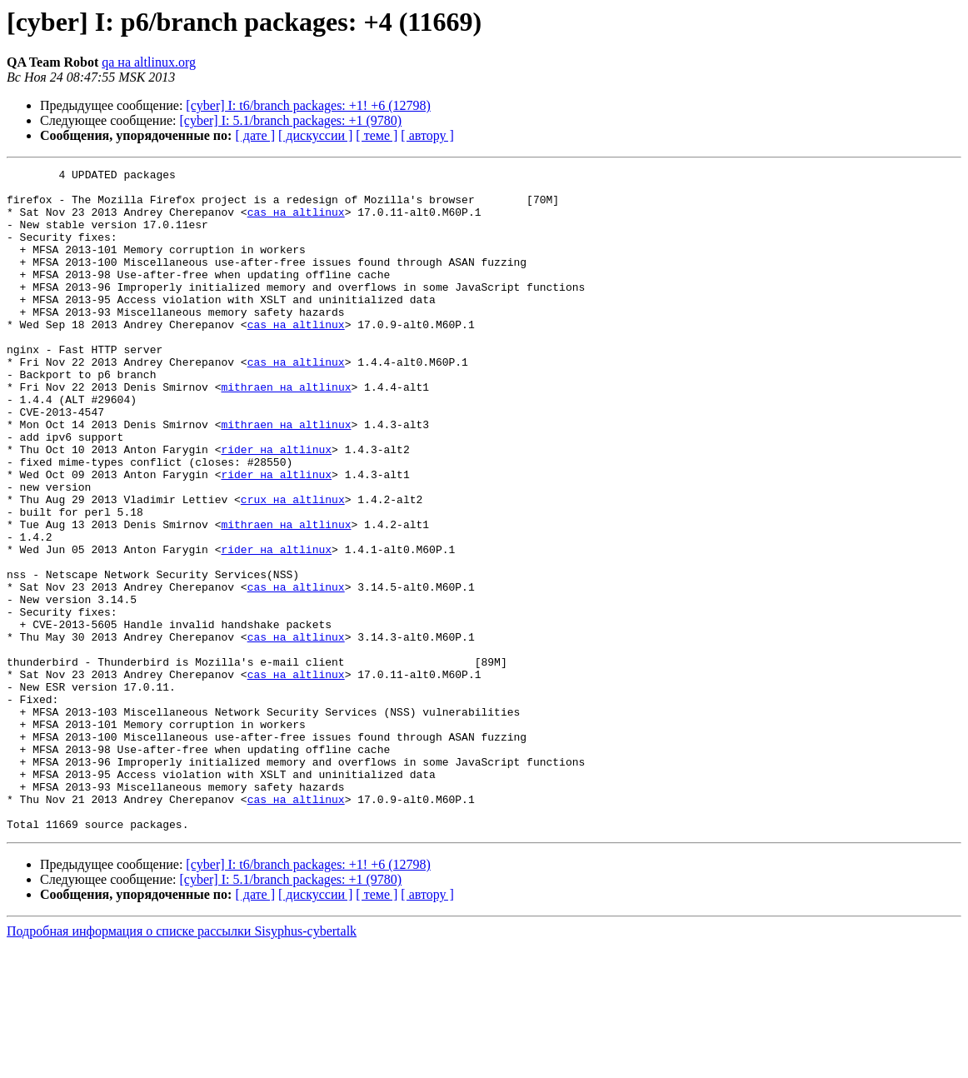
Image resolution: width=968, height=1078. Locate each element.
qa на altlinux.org (149, 62)
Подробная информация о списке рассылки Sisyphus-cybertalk (182, 1063)
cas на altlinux (296, 221)
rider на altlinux (276, 506)
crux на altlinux (293, 566)
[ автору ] (427, 135)
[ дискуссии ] (315, 135)
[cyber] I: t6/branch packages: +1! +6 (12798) (308, 105)
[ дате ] (255, 135)
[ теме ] (376, 135)
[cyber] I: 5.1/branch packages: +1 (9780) (291, 120)
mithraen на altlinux (286, 431)
